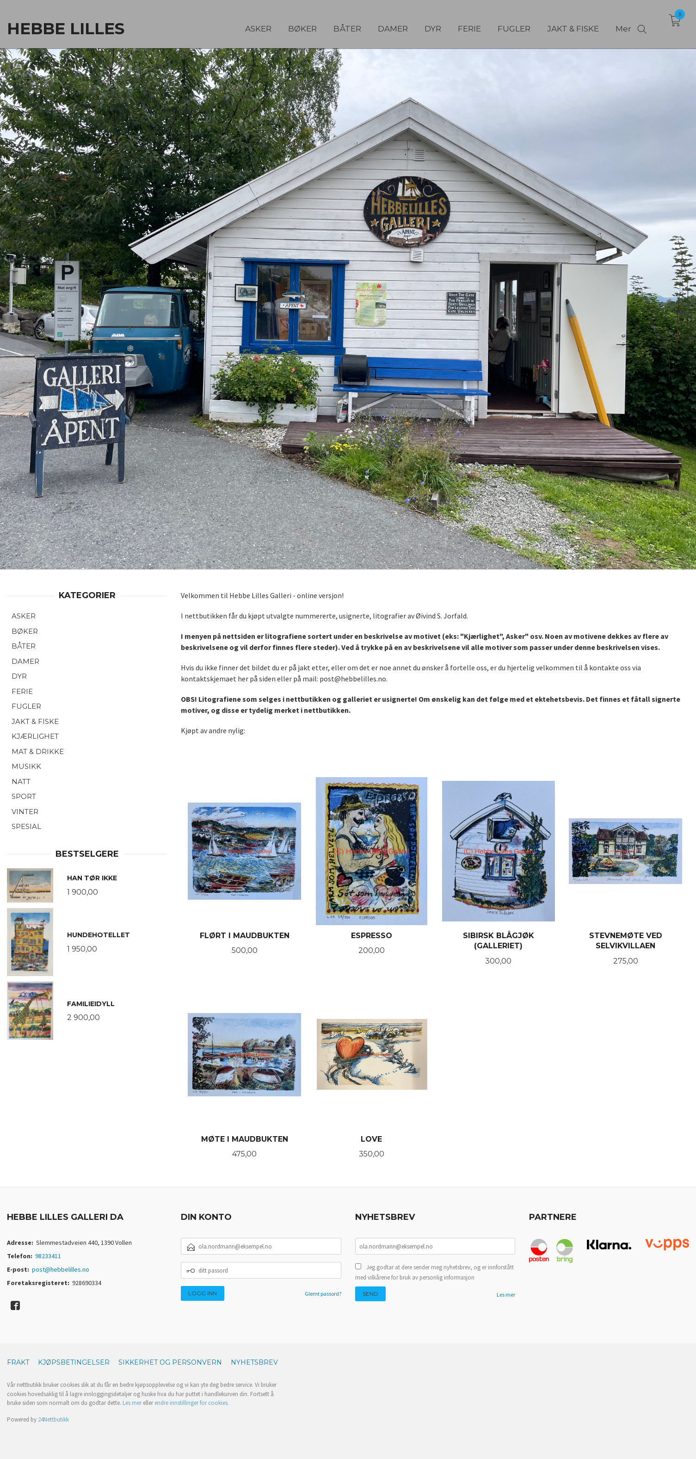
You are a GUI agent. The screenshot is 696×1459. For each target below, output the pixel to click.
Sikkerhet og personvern (170, 1362)
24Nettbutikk (53, 1419)
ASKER (24, 616)
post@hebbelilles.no (60, 1269)
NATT (21, 781)
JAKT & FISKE (35, 721)
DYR (19, 676)
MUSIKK (26, 766)
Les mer (506, 1294)
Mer (623, 23)
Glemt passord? (323, 1293)
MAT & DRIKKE (38, 751)
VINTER (25, 811)
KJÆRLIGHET (35, 736)
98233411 (48, 1256)
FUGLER (26, 706)
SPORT (24, 796)
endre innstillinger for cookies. (191, 1403)
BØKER (25, 631)
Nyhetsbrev (254, 1362)
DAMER (25, 661)
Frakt (18, 1362)
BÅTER (24, 646)
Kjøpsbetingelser (74, 1362)
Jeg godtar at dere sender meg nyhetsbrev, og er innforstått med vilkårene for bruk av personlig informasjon (434, 1272)
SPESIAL (26, 826)
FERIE (22, 691)
